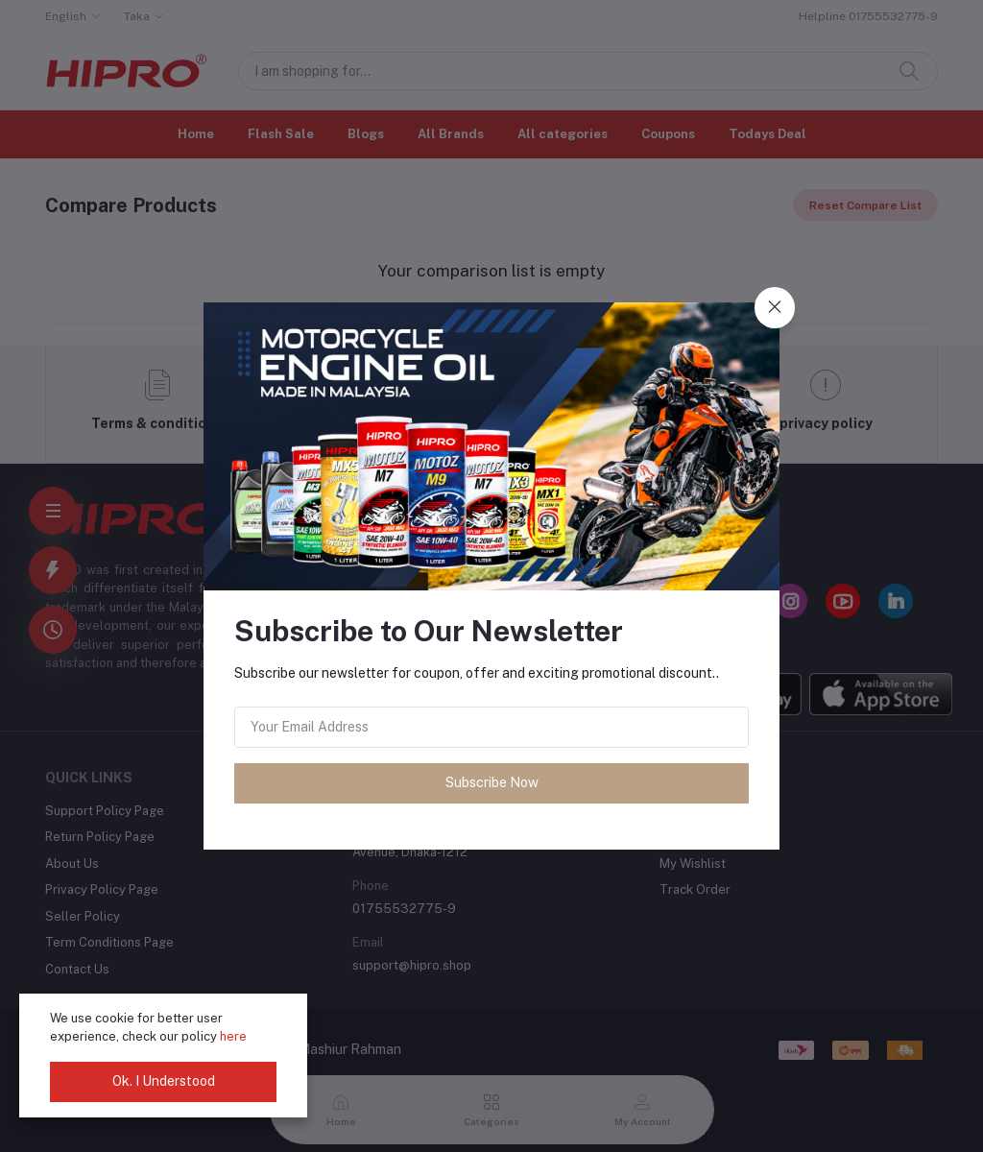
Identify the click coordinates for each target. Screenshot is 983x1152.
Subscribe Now (492, 782)
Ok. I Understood (163, 1081)
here (233, 1036)
